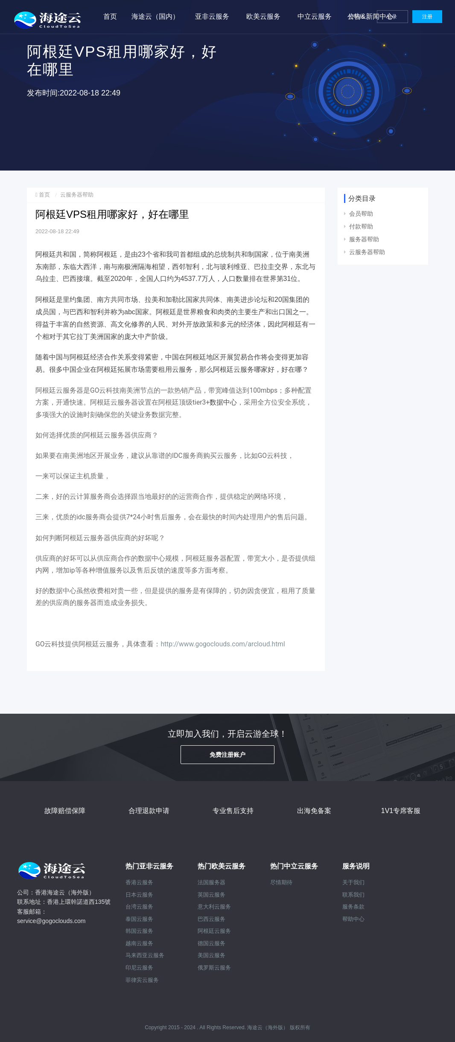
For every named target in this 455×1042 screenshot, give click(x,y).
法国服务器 (211, 882)
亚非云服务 (212, 16)
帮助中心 (353, 919)
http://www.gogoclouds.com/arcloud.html (222, 644)
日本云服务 (139, 894)
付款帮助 (361, 226)
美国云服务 (211, 955)
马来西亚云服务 (144, 955)
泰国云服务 (139, 919)
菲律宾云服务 (142, 980)
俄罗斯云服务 (214, 967)
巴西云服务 (211, 919)
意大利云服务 (214, 906)
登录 (392, 17)
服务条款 (353, 906)
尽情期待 (281, 882)
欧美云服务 (263, 16)
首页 (110, 16)
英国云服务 (211, 894)
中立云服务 (315, 16)
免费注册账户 (227, 754)
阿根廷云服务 (214, 931)
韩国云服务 (139, 931)
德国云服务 (211, 943)
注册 (427, 17)
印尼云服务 (139, 967)
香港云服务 (139, 882)
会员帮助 (361, 213)
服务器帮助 (364, 239)
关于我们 (353, 882)
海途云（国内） (155, 16)
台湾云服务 (139, 906)
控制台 (357, 16)
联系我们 (353, 894)
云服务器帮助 (76, 194)
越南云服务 (139, 943)
